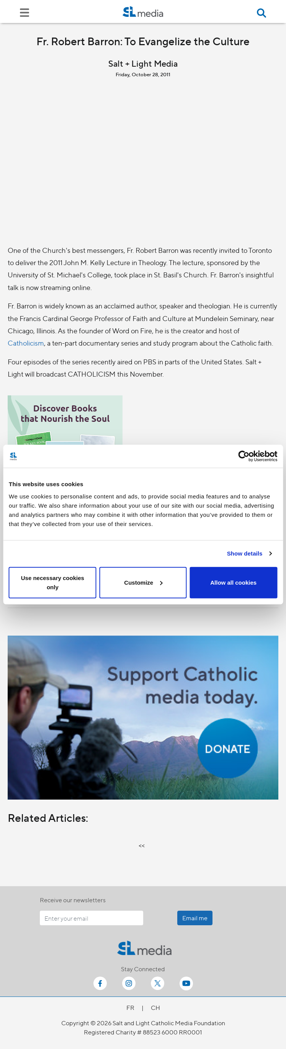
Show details (245, 553)
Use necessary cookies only (52, 582)
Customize (143, 582)
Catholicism (26, 342)
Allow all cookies (233, 582)
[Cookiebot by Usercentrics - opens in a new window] (243, 456)
